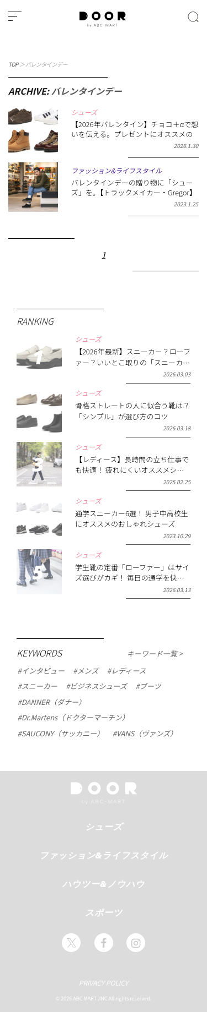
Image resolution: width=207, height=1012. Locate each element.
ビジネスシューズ (98, 686)
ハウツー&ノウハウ (103, 884)
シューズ (104, 826)
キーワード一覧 (153, 653)
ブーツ (150, 686)
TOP (13, 64)
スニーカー (39, 686)
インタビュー (43, 670)
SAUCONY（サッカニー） (63, 733)
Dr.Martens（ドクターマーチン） (75, 717)
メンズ (87, 670)
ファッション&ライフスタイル (103, 855)
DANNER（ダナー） (54, 701)
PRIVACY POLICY (104, 983)
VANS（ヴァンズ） (146, 733)
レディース (128, 670)
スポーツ (104, 912)
